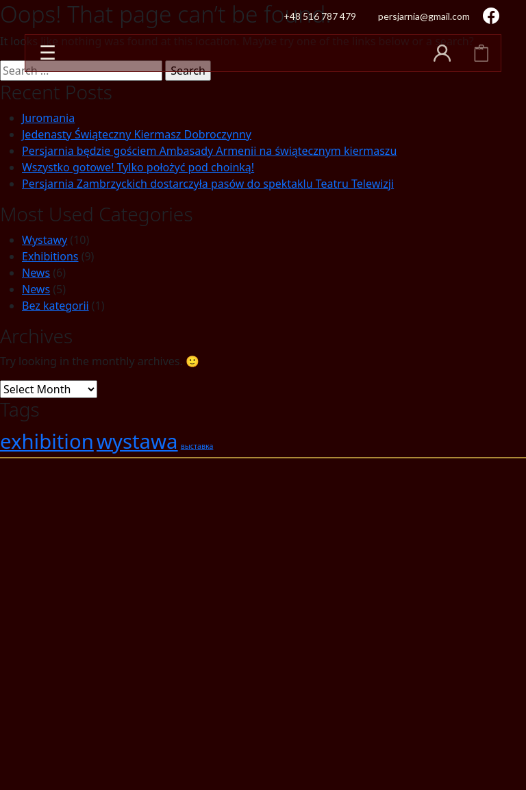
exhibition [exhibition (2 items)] (47, 441)
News (36, 272)
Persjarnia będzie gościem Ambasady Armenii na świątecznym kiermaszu (209, 150)
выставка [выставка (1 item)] (197, 446)
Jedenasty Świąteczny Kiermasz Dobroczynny (136, 134)
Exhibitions (50, 256)
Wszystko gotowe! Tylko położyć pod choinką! (138, 167)
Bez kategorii (55, 305)
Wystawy (44, 239)
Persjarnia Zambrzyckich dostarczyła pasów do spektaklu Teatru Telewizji (208, 183)
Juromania (48, 117)
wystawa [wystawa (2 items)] (137, 441)
